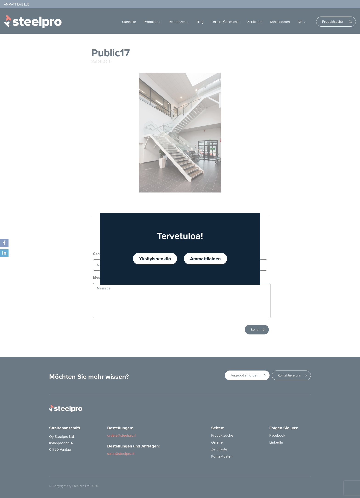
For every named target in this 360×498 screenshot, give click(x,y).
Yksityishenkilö (155, 258)
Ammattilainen (205, 258)
